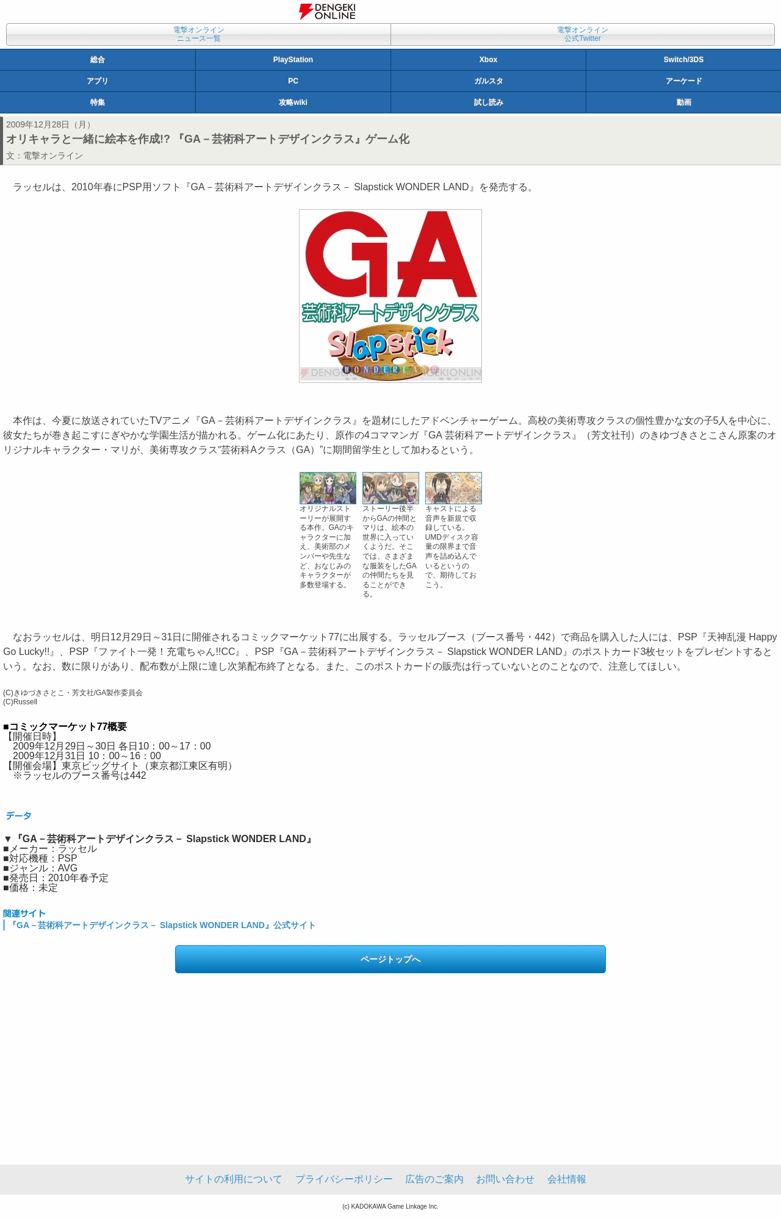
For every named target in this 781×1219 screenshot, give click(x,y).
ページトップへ (390, 959)
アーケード (684, 81)
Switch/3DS (684, 59)
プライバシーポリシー (344, 1179)
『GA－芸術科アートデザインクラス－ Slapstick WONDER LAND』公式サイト (162, 925)
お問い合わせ (505, 1179)
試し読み (488, 102)
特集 (97, 102)
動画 (684, 102)
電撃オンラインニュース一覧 (199, 34)
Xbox (488, 59)
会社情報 (566, 1179)
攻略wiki (293, 102)
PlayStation (293, 59)
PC (293, 81)
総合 (97, 59)
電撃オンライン (53, 155)
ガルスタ (488, 81)
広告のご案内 (434, 1179)
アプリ (98, 81)
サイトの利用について (234, 1179)
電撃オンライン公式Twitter (582, 34)
